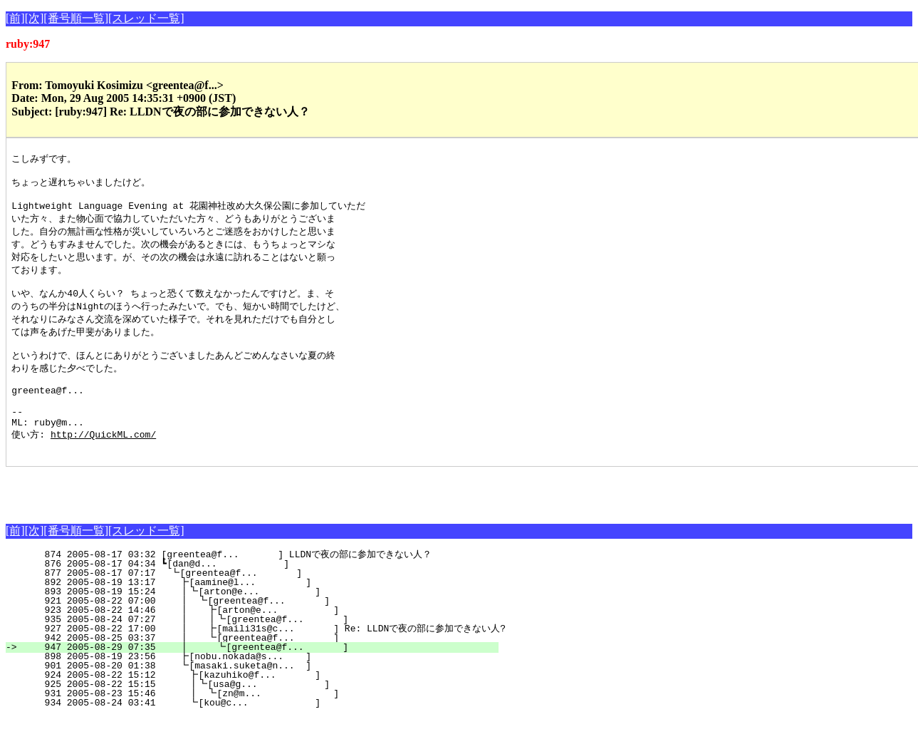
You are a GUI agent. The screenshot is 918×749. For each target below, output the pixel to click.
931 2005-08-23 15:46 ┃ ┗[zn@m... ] (257, 725)
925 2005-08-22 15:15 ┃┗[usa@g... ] (258, 716)
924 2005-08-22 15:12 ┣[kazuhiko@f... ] (261, 707)
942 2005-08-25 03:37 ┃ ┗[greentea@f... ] (257, 669)
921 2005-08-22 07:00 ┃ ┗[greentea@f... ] (258, 632)
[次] (34, 18)
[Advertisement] (172, 520)
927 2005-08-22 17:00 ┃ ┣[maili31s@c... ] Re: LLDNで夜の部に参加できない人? (260, 660)
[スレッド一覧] (146, 18)
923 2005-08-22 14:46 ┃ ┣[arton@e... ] (257, 642)
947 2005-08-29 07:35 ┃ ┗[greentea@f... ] (256, 679)
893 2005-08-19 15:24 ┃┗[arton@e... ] (259, 623)
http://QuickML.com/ (103, 464)
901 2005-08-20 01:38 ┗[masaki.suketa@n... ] (261, 697)
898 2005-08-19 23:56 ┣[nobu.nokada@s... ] (261, 688)
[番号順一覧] (75, 18)
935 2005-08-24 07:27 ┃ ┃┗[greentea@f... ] (254, 651)
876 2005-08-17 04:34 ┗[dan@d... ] (264, 595)
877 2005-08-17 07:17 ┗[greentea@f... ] (263, 605)
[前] (15, 18)
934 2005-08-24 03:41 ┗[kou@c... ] (261, 734)
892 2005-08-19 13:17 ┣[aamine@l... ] (261, 614)
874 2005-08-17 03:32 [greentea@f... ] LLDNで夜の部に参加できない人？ (254, 586)
